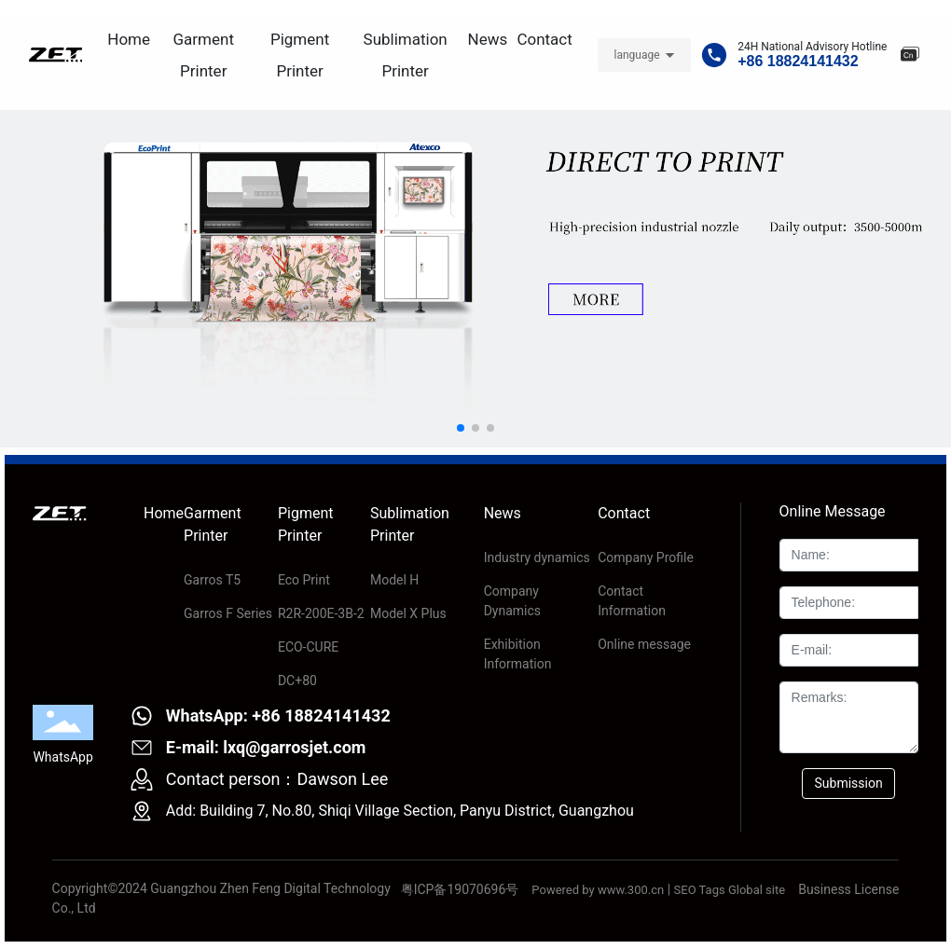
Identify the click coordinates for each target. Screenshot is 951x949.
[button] (460, 428)
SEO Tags (699, 890)
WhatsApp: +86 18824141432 (278, 715)
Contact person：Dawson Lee (277, 779)
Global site (756, 890)
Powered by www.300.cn (597, 890)
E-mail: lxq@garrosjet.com (266, 747)
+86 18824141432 (797, 61)
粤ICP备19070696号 (460, 889)
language (636, 55)
